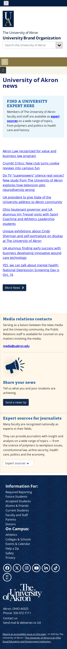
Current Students (17, 510)
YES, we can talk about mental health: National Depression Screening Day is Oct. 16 (31, 270)
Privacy (10, 558)
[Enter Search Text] (29, 45)
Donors (11, 524)
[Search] (59, 45)
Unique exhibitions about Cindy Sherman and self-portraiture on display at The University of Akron (33, 236)
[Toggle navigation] (6, 3)
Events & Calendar (18, 544)
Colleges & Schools (18, 539)
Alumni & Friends (17, 506)
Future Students (16, 497)
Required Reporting (19, 492)
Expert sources (17, 463)
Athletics (11, 535)
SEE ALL (7, 577)
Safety (10, 553)
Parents (11, 519)
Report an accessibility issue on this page (24, 634)
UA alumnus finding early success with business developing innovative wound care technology (32, 253)
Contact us (10, 618)
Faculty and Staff (17, 515)
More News (14, 288)
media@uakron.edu (16, 346)
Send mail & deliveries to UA (22, 623)
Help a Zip (12, 548)
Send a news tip (15, 402)
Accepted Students (18, 501)
